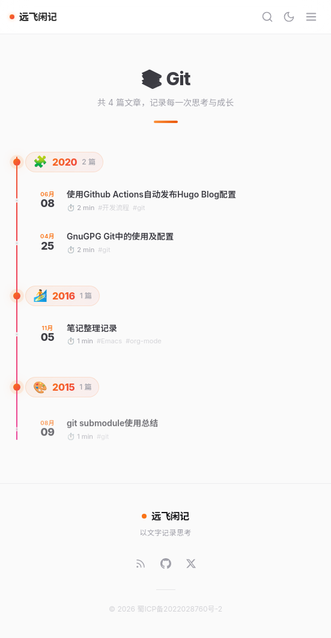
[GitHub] (165, 563)
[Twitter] (191, 563)
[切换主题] (289, 17)
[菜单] (311, 16)
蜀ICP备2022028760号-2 (179, 608)
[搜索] (267, 17)
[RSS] (140, 563)
